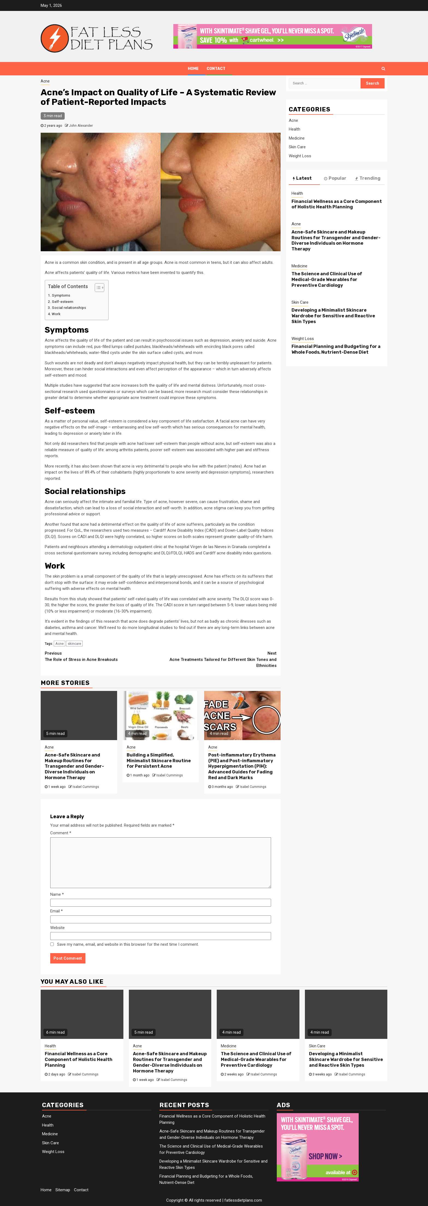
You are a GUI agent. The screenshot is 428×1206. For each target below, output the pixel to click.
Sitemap (62, 1189)
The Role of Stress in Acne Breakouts (103, 656)
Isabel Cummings (86, 787)
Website (57, 927)
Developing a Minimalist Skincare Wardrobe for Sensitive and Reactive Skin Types (333, 316)
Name (57, 894)
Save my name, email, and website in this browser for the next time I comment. (128, 944)
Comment (60, 832)
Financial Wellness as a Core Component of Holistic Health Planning (337, 204)
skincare (74, 644)
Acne (45, 81)
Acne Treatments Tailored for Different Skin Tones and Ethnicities (219, 659)
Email (56, 911)
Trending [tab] (368, 178)
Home (193, 68)
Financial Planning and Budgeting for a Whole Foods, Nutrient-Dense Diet (336, 349)
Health (294, 129)
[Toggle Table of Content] (97, 287)
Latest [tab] (302, 178)
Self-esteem (62, 301)
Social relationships (69, 307)
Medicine (297, 138)
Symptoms (61, 295)
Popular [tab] (335, 178)
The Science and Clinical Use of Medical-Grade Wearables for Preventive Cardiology (327, 279)
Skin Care (297, 146)
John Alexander (81, 126)
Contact (216, 68)
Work (56, 314)
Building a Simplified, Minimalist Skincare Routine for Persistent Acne (159, 760)
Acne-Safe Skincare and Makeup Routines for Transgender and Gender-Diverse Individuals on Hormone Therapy (74, 766)
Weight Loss (300, 155)
